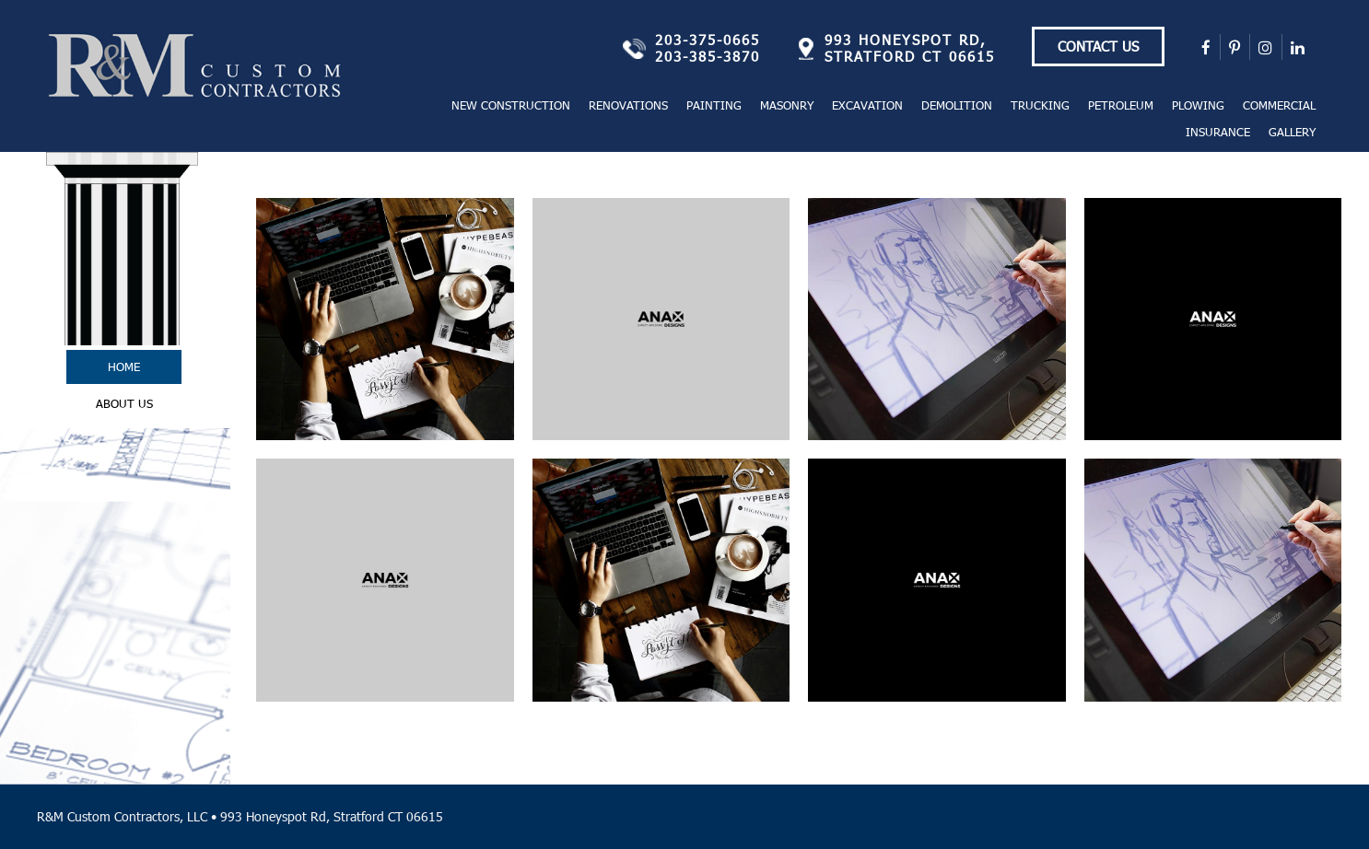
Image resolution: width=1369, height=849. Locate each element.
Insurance (1218, 131)
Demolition (956, 105)
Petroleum (1120, 105)
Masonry (786, 105)
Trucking (1040, 105)
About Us (124, 403)
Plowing (1198, 105)
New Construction (510, 105)
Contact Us (1098, 46)
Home (124, 366)
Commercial (1279, 105)
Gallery (1292, 131)
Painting (714, 105)
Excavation (867, 105)
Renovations (628, 105)
